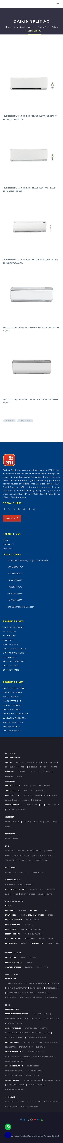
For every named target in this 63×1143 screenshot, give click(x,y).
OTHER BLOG (10, 1097)
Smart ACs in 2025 (33, 1066)
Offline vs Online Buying (14, 1090)
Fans (7, 846)
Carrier (29, 762)
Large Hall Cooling (14, 1023)
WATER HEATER (10, 1102)
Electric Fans (11, 666)
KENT (27, 872)
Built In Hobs (10, 915)
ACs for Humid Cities (51, 1019)
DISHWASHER (22, 1102)
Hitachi (53, 762)
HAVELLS (43, 872)
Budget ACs (40, 1047)
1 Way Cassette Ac (12, 786)
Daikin (37, 762)
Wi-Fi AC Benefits (32, 1075)
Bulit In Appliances (27, 993)
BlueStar (19, 762)
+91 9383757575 (14, 586)
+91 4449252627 (14, 573)
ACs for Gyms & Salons (13, 1019)
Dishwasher (10, 657)
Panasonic (44, 767)
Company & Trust (12, 1080)
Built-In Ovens (43, 993)
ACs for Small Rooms (41, 1014)
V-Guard (8, 826)
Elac (7, 894)
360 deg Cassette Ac (13, 805)
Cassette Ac (10, 781)
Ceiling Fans (37, 997)
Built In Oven (10, 929)
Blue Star (19, 872)
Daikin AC (9, 421)
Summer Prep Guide (47, 1056)
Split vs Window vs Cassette (36, 1028)
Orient (47, 822)
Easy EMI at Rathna (26, 1047)
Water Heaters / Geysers (15, 889)
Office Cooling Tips (33, 1019)
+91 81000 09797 (15, 567)
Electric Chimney (36, 988)
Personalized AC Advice (16, 1085)
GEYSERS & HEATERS (12, 880)
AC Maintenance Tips (36, 1052)
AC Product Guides (13, 1028)
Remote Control (13, 705)
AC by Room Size (30, 1042)
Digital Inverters (13, 653)
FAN (22, 1106)
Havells (8, 855)
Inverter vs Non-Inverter (36, 1037)
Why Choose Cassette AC (14, 1037)
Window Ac (9, 772)
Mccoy (26, 855)
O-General (33, 767)
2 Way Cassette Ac (12, 791)
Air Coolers (42, 983)
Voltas (54, 767)
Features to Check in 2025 (48, 1042)
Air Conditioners (13, 627)
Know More (12, 518)
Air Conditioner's (12, 757)
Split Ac (8, 762)
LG (29, 929)
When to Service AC (12, 1056)
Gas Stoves (30, 939)
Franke (24, 943)
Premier (23, 958)
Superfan (20, 860)
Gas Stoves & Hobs (14, 688)
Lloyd (12, 767)
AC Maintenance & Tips (14, 1052)
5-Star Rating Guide (34, 1071)
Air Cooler (9, 632)
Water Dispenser (13, 722)
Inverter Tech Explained (14, 1071)
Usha (55, 822)
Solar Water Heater (15, 714)
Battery (8, 640)
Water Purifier (12, 731)
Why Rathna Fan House (32, 1080)
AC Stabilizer (10, 958)
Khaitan (17, 855)
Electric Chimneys (14, 661)
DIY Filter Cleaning (30, 1056)
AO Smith (8, 872)
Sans (50, 943)
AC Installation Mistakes (15, 1061)
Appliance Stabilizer (13, 962)
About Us (8, 544)
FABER (35, 872)
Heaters (10, 988)
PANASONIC (37, 929)
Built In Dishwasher (13, 920)
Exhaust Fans (11, 670)
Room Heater (10, 885)
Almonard (9, 851)
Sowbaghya (9, 860)
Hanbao (49, 851)
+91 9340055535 (14, 593)
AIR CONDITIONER (12, 1009)
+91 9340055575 (14, 600)
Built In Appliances (36, 915)
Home (6, 540)
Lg (6, 767)
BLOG (8, 1005)
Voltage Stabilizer (14, 718)
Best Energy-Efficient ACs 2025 (16, 1033)
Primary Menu (58, 4)
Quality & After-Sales (36, 1085)
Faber (15, 839)
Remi (49, 855)
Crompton (27, 822)
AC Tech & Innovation (14, 1066)
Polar (42, 855)
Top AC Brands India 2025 (40, 1033)
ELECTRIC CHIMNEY (11, 1106)
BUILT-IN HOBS (53, 1102)
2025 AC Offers (10, 1047)
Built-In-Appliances (15, 649)
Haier (45, 762)
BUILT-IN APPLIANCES (38, 1102)
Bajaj (7, 822)
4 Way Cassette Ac (12, 795)
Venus (46, 860)
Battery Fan (10, 644)
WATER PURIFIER (32, 1106)
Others (8, 905)
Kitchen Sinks (11, 697)
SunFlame (36, 934)
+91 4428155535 (14, 580)
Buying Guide (10, 978)
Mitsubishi (22, 767)
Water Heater (11, 726)
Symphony (38, 822)
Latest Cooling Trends (14, 1075)
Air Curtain (9, 636)
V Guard (37, 860)
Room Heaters (11, 709)
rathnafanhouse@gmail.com (20, 606)
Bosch (7, 839)
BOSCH (36, 920)
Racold (32, 894)
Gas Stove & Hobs (52, 988)
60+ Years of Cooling (52, 1080)
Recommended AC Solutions (16, 1014)
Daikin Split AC (25, 421)
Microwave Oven (12, 701)
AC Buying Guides (12, 1042)
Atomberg (20, 851)
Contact (8, 549)
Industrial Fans (12, 692)
